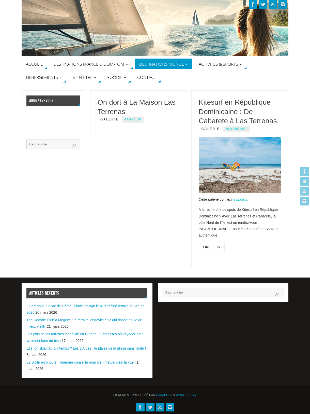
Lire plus (211, 247)
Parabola (164, 395)
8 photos (240, 199)
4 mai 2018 (133, 119)
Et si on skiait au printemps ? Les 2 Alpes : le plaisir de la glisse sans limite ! (86, 348)
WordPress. (186, 395)
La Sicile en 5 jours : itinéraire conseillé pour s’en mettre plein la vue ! (81, 362)
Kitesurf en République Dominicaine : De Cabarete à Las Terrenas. (239, 111)
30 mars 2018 (236, 129)
